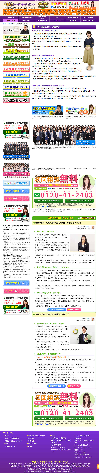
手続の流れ (31, 441)
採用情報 (78, 438)
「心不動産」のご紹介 (82, 436)
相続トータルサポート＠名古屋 (50, 466)
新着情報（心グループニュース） (61, 450)
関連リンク (78, 450)
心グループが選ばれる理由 (36, 435)
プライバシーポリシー (83, 447)
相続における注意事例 (59, 438)
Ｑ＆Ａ (30, 446)
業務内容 (10, 23)
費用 (6, 443)
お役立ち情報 (32, 443)
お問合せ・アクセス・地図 (83, 457)
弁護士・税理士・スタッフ (13, 441)
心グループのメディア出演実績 (84, 441)
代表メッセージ (10, 446)
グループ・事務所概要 (12, 438)
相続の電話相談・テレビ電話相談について (61, 441)
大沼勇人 (88, 226)
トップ (4, 23)
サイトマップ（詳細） (82, 454)
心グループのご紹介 (58, 447)
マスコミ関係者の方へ (82, 445)
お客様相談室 (56, 445)
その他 (53, 435)
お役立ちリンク (80, 452)
